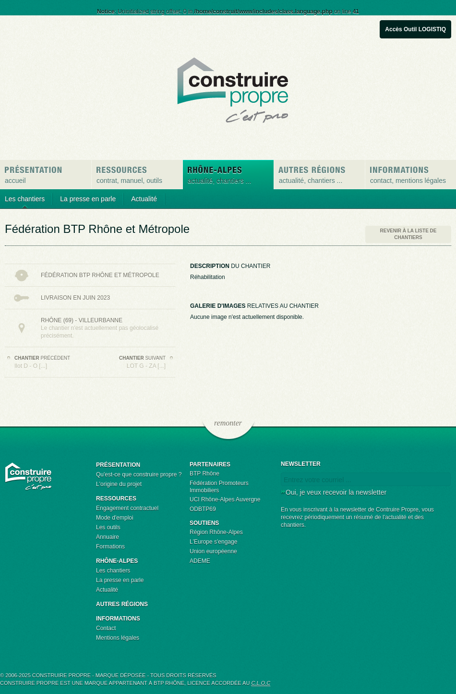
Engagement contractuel (127, 508)
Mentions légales (117, 637)
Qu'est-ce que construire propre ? (138, 474)
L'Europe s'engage (213, 541)
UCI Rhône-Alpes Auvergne (225, 499)
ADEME (200, 561)
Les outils (108, 527)
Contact (106, 628)
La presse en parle (88, 199)
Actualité (144, 199)
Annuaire (107, 537)
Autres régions (122, 604)
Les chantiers (25, 199)
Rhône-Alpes (117, 561)
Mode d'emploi (114, 517)
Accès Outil (415, 29)
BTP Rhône (204, 473)
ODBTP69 (203, 509)
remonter (228, 423)
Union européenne (213, 551)
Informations (118, 618)
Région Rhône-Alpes (216, 532)
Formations (110, 546)
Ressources (116, 498)
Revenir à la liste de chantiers (408, 234)
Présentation (118, 465)
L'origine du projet (119, 484)
